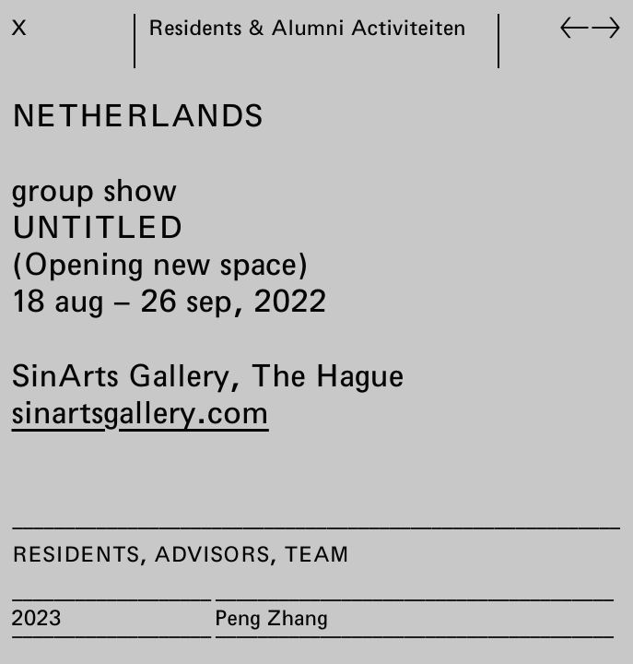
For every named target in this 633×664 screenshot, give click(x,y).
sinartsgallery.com (140, 411)
